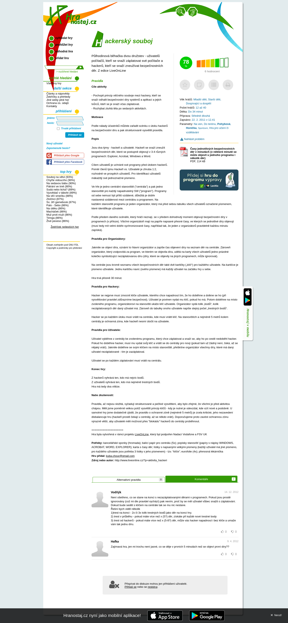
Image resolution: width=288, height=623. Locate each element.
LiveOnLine (142, 434)
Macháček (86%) (56, 211)
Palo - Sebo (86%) (57, 205)
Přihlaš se (131, 586)
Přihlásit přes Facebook (68, 162)
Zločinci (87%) (55, 199)
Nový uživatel (54, 143)
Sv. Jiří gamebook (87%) (61, 202)
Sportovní (203, 128)
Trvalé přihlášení (69, 128)
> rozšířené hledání (67, 71)
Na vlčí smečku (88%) (59, 195)
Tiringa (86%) (54, 217)
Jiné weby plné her (57, 99)
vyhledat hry (63, 38)
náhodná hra (64, 51)
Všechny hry (53, 83)
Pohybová (223, 124)
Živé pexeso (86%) (57, 221)
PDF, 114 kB (213, 155)
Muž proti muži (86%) (59, 214)
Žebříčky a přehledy (58, 96)
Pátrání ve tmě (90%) (59, 186)
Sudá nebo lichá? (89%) (60, 189)
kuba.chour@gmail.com (120, 455)
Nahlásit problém (192, 139)
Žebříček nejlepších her (65, 226)
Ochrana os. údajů (57, 103)
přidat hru (62, 58)
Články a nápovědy (57, 93)
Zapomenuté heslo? (58, 148)
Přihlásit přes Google (66, 155)
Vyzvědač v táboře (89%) (61, 192)
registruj (152, 586)
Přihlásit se (74, 134)
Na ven (198, 124)
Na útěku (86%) (55, 208)
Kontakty (51, 106)
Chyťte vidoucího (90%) (60, 180)
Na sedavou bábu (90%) (61, 183)
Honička (191, 128)
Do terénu (210, 124)
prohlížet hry (64, 44)
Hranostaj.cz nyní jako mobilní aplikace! (102, 615)
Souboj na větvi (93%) (59, 177)
